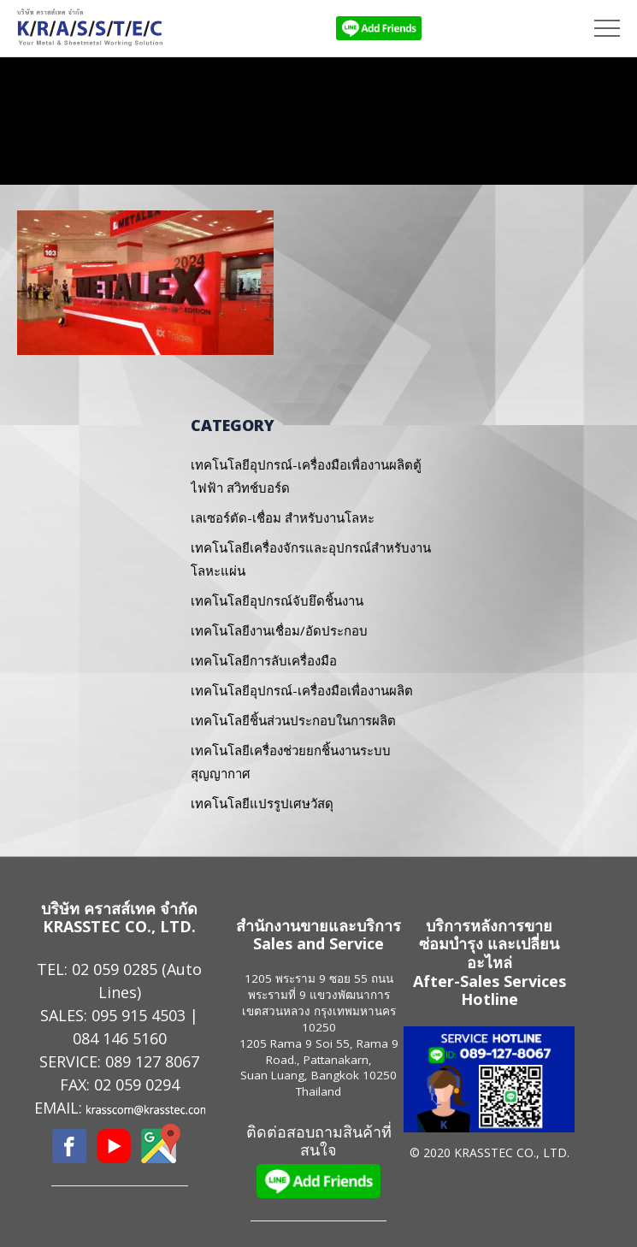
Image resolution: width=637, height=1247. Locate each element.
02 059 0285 (114, 969)
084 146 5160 (120, 1038)
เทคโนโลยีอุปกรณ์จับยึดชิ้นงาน (277, 600)
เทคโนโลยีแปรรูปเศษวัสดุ (262, 803)
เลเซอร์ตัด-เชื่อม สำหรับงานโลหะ (283, 517)
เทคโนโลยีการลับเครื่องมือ (264, 660)
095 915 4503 (138, 1015)
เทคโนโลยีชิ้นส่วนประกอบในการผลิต (293, 720)
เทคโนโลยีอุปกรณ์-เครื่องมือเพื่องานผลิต (302, 690)
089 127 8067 (152, 1061)
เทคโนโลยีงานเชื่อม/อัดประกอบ (279, 630)
